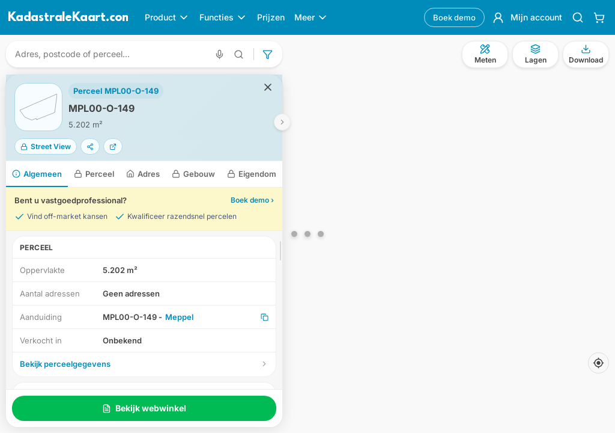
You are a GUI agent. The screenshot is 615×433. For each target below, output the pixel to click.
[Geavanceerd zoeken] (239, 54)
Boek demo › (252, 199)
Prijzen (271, 17)
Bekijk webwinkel (144, 408)
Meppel (179, 317)
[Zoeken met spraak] (219, 54)
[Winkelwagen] (599, 17)
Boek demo (454, 17)
